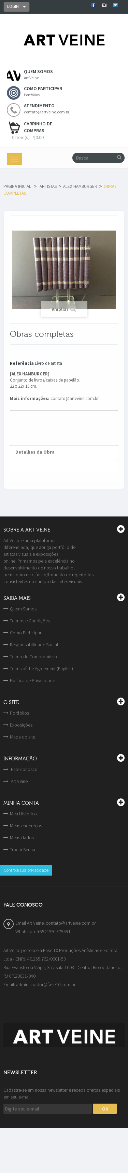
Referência (22, 363)
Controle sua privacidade (26, 870)
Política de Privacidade (32, 680)
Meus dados (22, 837)
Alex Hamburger (80, 186)
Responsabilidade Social (34, 644)
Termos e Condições (30, 621)
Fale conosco (24, 769)
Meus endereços (26, 826)
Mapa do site (22, 737)
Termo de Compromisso (33, 656)
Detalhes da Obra (35, 452)
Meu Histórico (23, 814)
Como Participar (25, 633)
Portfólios (19, 713)
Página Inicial (17, 186)
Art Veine (19, 781)
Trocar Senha (22, 849)
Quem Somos (23, 609)
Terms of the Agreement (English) (41, 668)
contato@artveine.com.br (75, 398)
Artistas (48, 186)
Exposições (21, 725)
